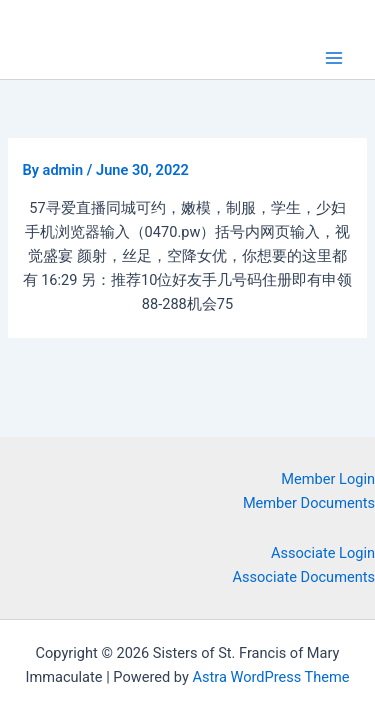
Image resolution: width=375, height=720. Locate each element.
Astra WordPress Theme (270, 677)
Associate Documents (304, 577)
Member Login (328, 479)
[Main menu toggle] (334, 58)
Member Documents (309, 503)
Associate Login (323, 553)
